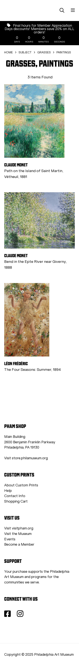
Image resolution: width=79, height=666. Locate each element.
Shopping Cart (16, 501)
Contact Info (14, 496)
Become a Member (19, 544)
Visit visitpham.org (18, 528)
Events (9, 539)
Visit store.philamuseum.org (26, 458)
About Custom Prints (21, 485)
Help (8, 491)
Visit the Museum (18, 534)
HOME (8, 52)
